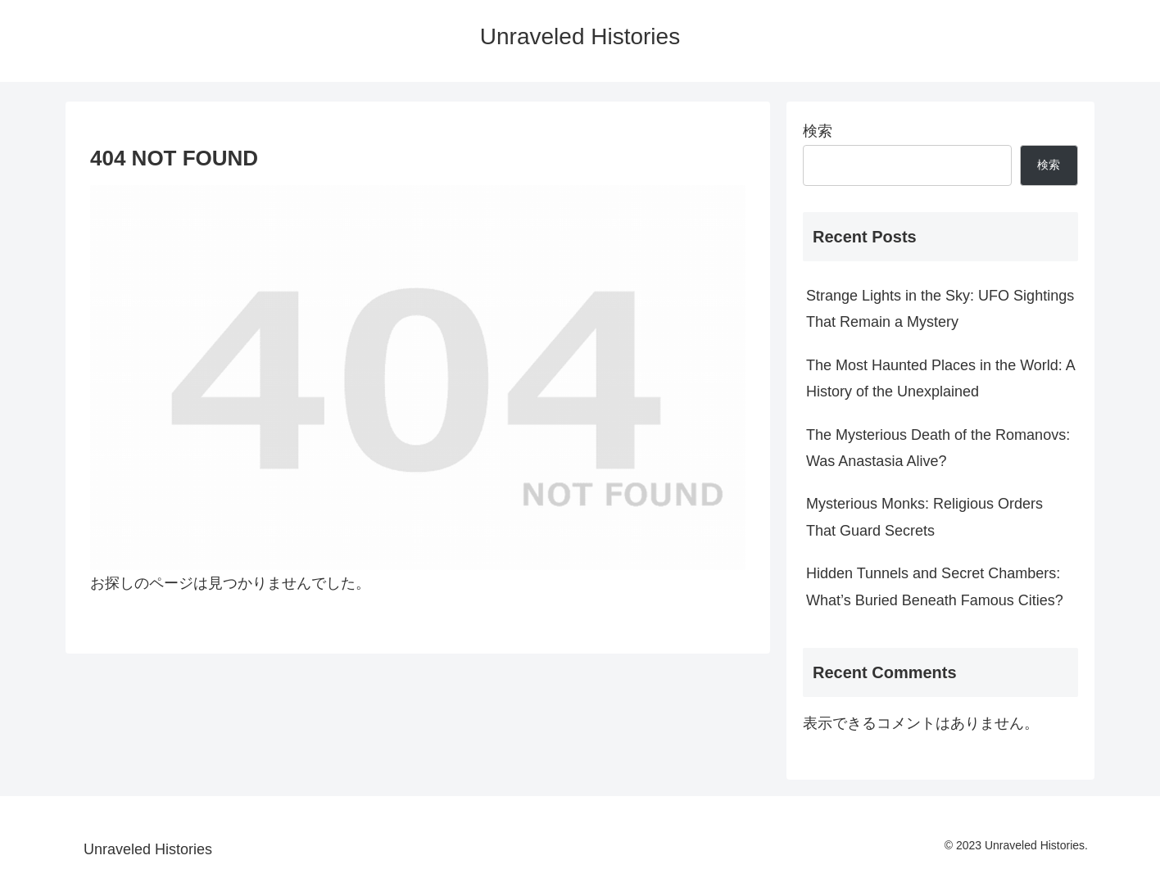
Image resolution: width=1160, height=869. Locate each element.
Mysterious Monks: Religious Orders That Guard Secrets (924, 517)
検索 (817, 131)
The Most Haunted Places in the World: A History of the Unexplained (940, 378)
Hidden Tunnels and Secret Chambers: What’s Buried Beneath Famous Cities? (934, 586)
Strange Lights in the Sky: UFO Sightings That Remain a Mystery (940, 308)
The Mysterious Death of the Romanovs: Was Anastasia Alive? (938, 448)
